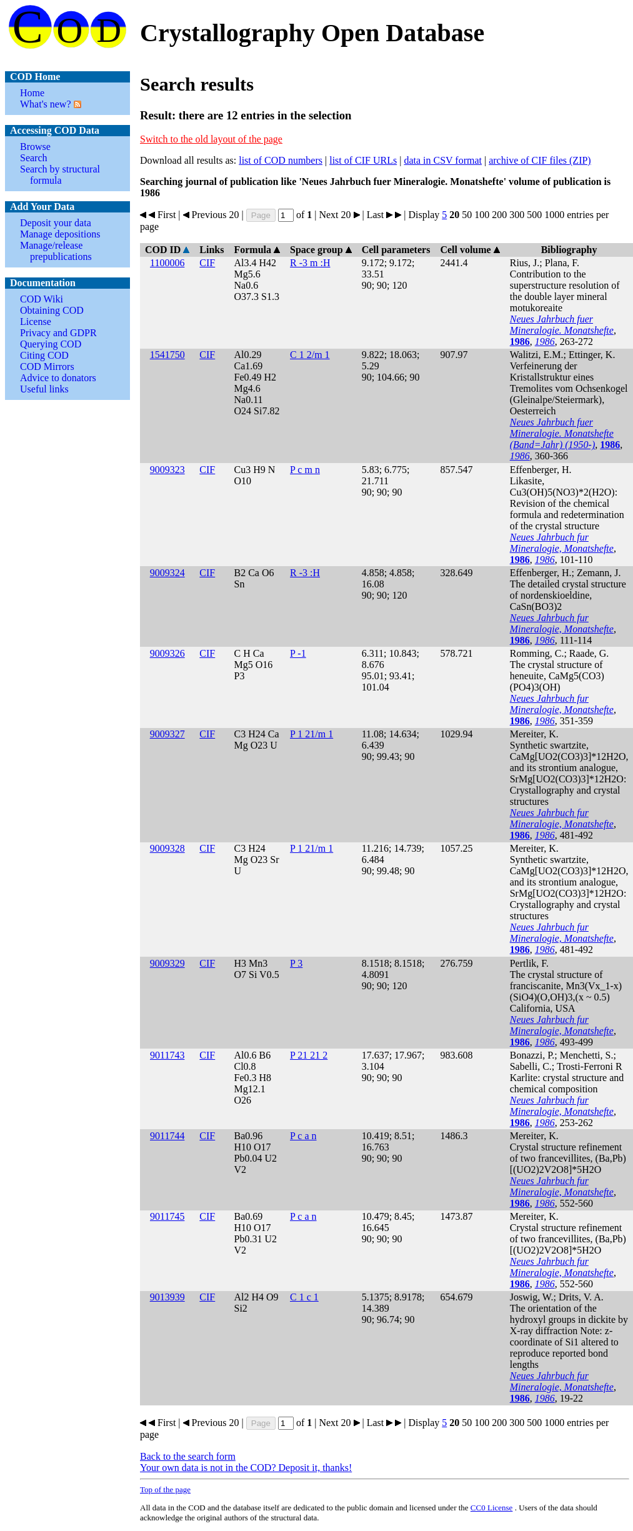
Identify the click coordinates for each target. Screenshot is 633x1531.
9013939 (167, 1297)
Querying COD (50, 344)
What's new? (45, 104)
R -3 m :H (310, 262)
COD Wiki (41, 299)
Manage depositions (60, 234)
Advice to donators (58, 377)
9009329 (167, 963)
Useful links (44, 389)
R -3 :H (305, 572)
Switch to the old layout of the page (211, 139)
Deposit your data (55, 222)
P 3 (296, 963)
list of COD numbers (280, 160)
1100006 (167, 262)
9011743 (167, 1055)
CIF (207, 262)
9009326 (167, 653)
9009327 (167, 734)
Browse (35, 146)
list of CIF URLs (363, 160)
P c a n (303, 1135)
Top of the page (165, 1489)
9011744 (167, 1135)
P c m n (305, 469)
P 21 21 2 (308, 1055)
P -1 (298, 653)
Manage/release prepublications (56, 251)
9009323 (167, 469)
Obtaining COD (52, 310)
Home (32, 92)
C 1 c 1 (304, 1297)
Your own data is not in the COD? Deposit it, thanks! (246, 1467)
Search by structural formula (60, 175)
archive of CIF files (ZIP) (540, 160)
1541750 (167, 354)
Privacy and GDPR (58, 332)
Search (33, 157)
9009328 (167, 848)
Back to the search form (188, 1456)
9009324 (167, 572)
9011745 (167, 1216)
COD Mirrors (47, 366)
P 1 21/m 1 (311, 734)
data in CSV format (443, 160)
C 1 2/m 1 (310, 354)
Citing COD (44, 355)
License (35, 321)
